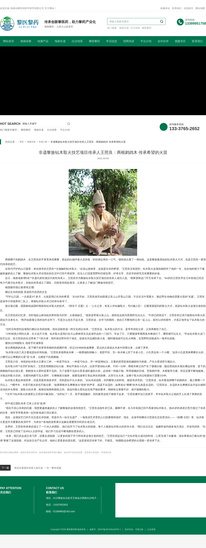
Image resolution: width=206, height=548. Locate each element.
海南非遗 (124, 27)
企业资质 (151, 529)
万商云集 (139, 529)
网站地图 (200, 8)
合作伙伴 (163, 41)
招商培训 (128, 41)
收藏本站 (165, 8)
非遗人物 (43, 142)
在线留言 (188, 8)
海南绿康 (25, 41)
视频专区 (180, 41)
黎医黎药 (146, 27)
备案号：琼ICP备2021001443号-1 (105, 529)
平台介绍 (145, 41)
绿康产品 (42, 41)
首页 (22, 142)
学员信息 (111, 41)
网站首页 (8, 41)
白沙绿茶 (135, 27)
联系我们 (177, 8)
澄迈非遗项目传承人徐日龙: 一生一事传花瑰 (37, 468)
